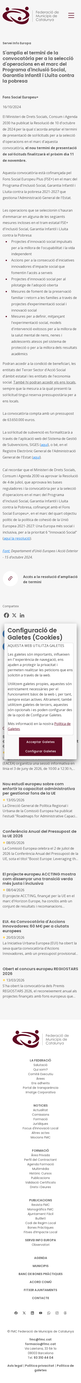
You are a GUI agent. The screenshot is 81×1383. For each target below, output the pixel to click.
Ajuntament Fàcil (40, 1214)
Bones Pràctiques (41, 1227)
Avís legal (14, 1365)
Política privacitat (39, 1365)
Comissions (40, 1114)
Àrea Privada (40, 1155)
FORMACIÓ (40, 1150)
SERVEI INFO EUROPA (40, 1240)
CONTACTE (40, 1298)
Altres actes (40, 1133)
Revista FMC (41, 1205)
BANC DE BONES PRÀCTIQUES (41, 1274)
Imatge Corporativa (41, 1092)
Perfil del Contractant (40, 1160)
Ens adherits (41, 1083)
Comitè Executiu (40, 1074)
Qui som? (40, 1069)
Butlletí (40, 1218)
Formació (40, 1119)
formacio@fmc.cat (40, 1344)
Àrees (40, 1078)
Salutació (40, 1065)
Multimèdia (40, 1169)
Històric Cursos (40, 1173)
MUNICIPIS (41, 1266)
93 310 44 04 (43, 1357)
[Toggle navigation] (71, 15)
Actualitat (40, 1110)
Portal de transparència (40, 1088)
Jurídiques (40, 1124)
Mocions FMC (41, 1137)
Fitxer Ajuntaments (40, 1290)
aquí (44, 444)
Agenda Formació (40, 1164)
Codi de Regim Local (40, 1223)
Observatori (40, 1245)
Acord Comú (41, 1282)
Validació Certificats (40, 1182)
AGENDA (40, 1258)
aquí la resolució (17, 538)
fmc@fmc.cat (40, 1339)
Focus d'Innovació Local (40, 1128)
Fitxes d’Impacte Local (40, 1232)
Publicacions (40, 1178)
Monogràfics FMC (40, 1209)
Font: (6, 551)
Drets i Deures (40, 1187)
